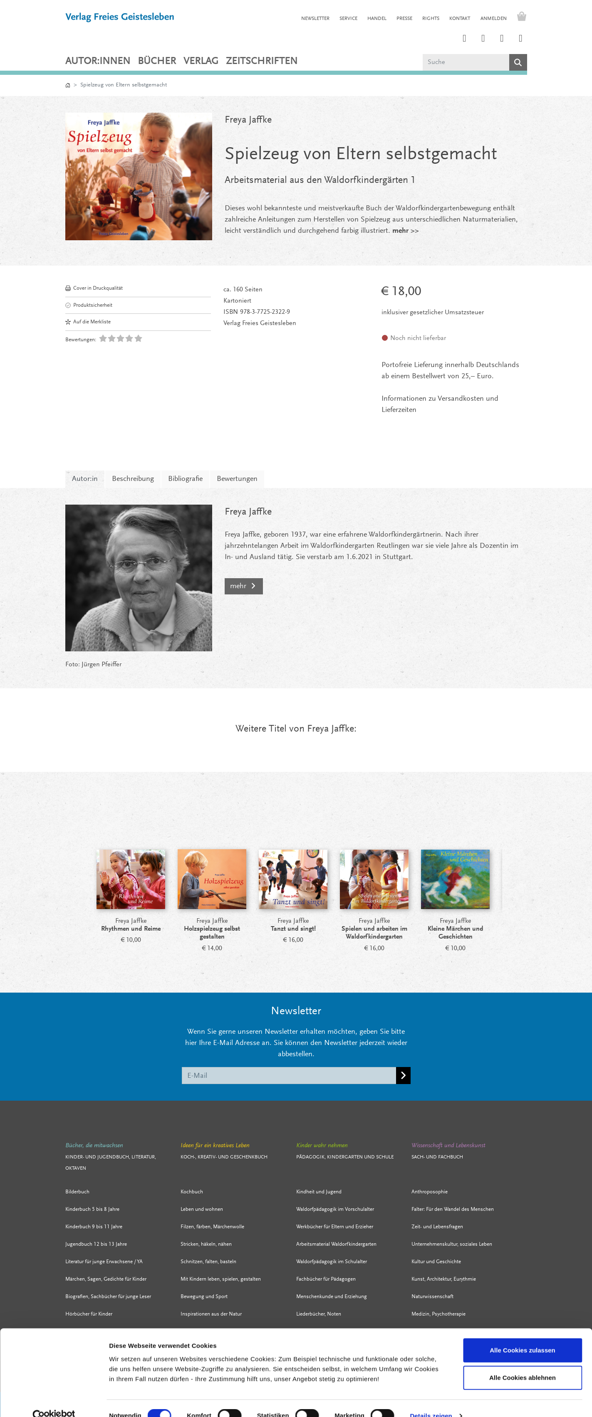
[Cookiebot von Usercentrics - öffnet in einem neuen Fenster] (53, 1401)
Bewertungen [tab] (237, 479)
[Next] (516, 881)
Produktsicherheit (88, 305)
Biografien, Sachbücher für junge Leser (108, 1296)
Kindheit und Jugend (319, 1192)
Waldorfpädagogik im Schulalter (331, 1261)
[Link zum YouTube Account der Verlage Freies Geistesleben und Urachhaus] (521, 39)
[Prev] (75, 881)
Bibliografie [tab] (185, 479)
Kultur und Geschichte (436, 1261)
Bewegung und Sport (204, 1296)
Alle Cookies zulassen (522, 1334)
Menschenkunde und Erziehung (331, 1296)
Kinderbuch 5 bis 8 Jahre (92, 1209)
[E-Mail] (289, 1075)
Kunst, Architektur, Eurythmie (443, 1279)
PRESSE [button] (404, 18)
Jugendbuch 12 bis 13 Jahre (96, 1244)
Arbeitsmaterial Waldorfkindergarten (336, 1244)
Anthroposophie (429, 1192)
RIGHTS (430, 18)
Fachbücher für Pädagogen (326, 1279)
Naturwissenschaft (432, 1296)
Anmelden (494, 18)
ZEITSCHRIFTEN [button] (261, 62)
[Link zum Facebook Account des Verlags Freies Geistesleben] (502, 39)
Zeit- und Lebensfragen (437, 1227)
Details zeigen (431, 1400)
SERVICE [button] (348, 18)
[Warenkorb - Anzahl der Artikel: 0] (519, 17)
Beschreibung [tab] (133, 479)
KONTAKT (459, 18)
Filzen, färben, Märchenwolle (212, 1227)
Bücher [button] (157, 62)
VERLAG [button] (200, 62)
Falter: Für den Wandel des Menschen (452, 1209)
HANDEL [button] (376, 18)
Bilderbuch (77, 1192)
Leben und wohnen (202, 1209)
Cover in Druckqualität (94, 288)
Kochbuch (192, 1192)
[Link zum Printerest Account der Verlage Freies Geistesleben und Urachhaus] (483, 39)
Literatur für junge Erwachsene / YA (104, 1261)
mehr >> (405, 231)
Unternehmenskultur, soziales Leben (451, 1244)
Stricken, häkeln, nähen (206, 1244)
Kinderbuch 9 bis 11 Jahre (93, 1227)
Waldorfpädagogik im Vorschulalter (335, 1209)
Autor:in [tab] (85, 479)
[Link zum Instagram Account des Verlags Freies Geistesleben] (464, 39)
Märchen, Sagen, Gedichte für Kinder (105, 1279)
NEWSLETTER (315, 18)
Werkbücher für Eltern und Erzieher (334, 1227)
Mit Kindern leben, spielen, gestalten (221, 1279)
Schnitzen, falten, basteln (208, 1261)
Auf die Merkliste (88, 322)
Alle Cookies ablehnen (522, 1362)
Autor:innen (97, 62)
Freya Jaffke (248, 120)
